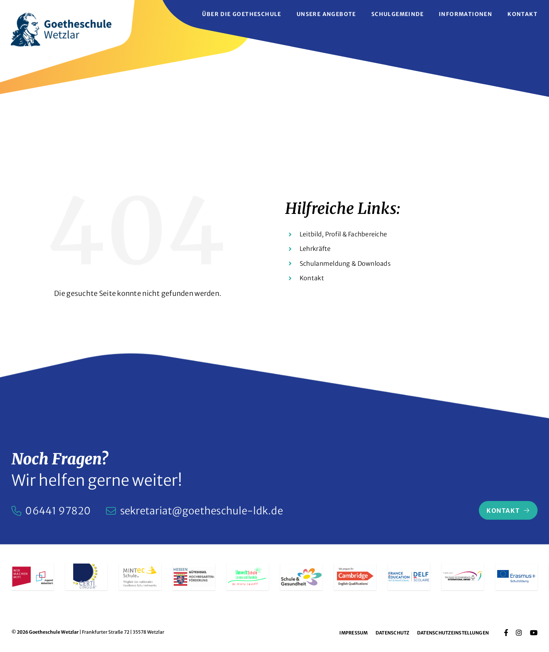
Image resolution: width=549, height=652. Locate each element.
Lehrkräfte (315, 248)
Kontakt (312, 278)
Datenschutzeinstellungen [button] (453, 633)
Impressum (353, 633)
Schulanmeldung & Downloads (345, 263)
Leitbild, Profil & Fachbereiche (343, 234)
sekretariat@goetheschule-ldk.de (201, 510)
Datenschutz (392, 633)
